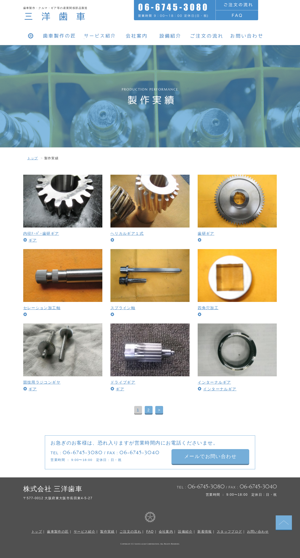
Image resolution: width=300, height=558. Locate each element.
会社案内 (166, 531)
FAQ (150, 531)
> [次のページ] (159, 410)
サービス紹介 (84, 531)
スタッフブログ (229, 531)
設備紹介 (185, 531)
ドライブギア (122, 382)
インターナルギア (214, 382)
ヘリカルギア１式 (127, 234)
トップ (32, 158)
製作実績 (107, 531)
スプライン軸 (122, 308)
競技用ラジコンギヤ (42, 382)
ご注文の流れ (130, 531)
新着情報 (204, 531)
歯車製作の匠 (58, 531)
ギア (33, 240)
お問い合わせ (258, 531)
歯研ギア (206, 234)
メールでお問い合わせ (211, 456)
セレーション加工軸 (42, 308)
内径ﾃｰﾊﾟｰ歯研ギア (41, 234)
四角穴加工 (208, 308)
